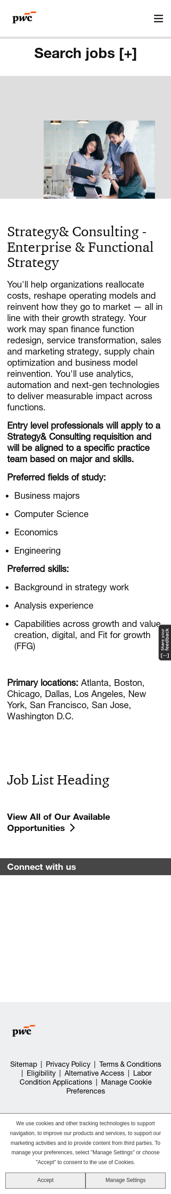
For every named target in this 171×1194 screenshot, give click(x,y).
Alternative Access (94, 1073)
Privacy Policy (68, 1064)
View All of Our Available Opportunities (58, 822)
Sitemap (23, 1064)
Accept (45, 1180)
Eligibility (41, 1073)
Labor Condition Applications (86, 1077)
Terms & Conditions (130, 1064)
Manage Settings (126, 1180)
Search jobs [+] (85, 53)
